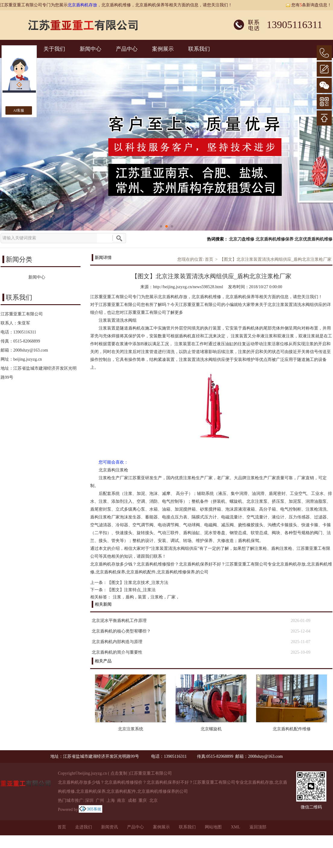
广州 (100, 800)
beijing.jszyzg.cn (27, 359)
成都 (132, 800)
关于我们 (54, 49)
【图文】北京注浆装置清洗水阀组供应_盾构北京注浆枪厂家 (275, 259)
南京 (121, 800)
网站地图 (213, 827)
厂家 (171, 597)
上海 (110, 800)
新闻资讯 (109, 827)
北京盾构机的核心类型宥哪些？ (121, 631)
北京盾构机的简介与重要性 (117, 652)
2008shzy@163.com (30, 350)
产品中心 (127, 49)
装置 (142, 597)
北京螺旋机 (211, 729)
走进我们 (83, 827)
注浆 (117, 597)
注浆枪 (157, 597)
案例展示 (163, 49)
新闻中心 (90, 49)
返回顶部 (257, 827)
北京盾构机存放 (82, 5)
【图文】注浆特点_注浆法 (131, 590)
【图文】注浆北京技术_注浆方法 (137, 582)
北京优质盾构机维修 (313, 239)
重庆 (142, 800)
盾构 (129, 597)
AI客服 (18, 110)
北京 (153, 800)
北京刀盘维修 (241, 239)
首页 (209, 259)
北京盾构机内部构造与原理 (117, 641)
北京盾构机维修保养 (274, 239)
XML (235, 827)
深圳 (89, 800)
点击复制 (118, 773)
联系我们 (199, 49)
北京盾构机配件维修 (292, 729)
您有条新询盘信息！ (308, 5)
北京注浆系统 (130, 729)
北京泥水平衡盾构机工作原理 (119, 620)
